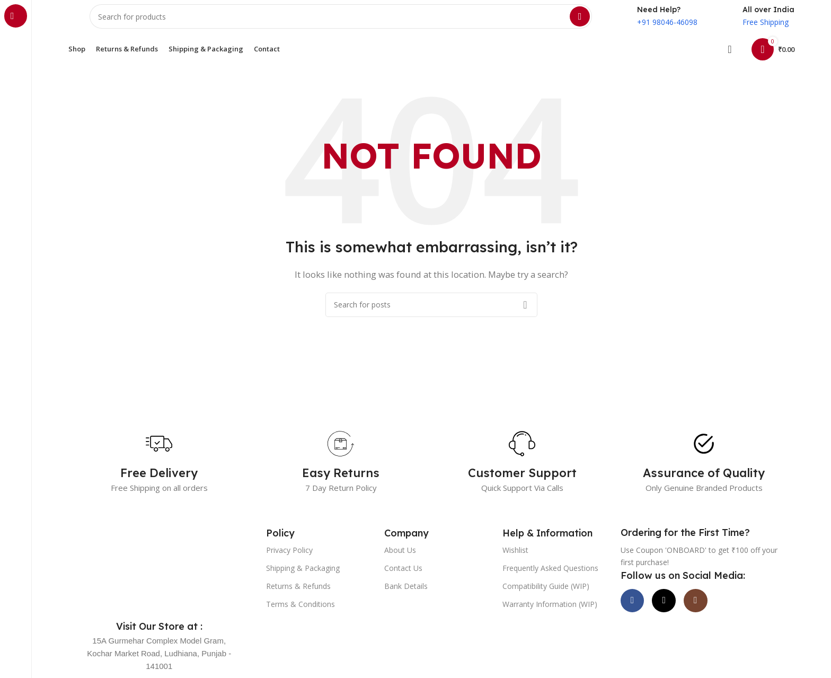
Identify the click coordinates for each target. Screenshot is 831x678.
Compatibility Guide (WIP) (545, 595)
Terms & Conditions (300, 614)
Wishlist (515, 559)
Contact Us (403, 577)
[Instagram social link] (716, 614)
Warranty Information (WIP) (549, 614)
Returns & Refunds (298, 595)
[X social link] (676, 614)
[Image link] (159, 573)
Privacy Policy (289, 559)
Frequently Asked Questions (550, 577)
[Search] (341, 21)
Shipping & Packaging (303, 577)
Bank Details (406, 595)
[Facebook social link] (636, 614)
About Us (400, 559)
